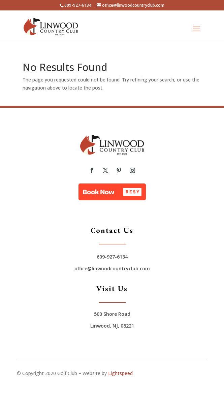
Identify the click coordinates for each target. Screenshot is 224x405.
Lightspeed (120, 373)
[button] (112, 191)
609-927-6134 (77, 5)
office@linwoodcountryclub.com (112, 268)
